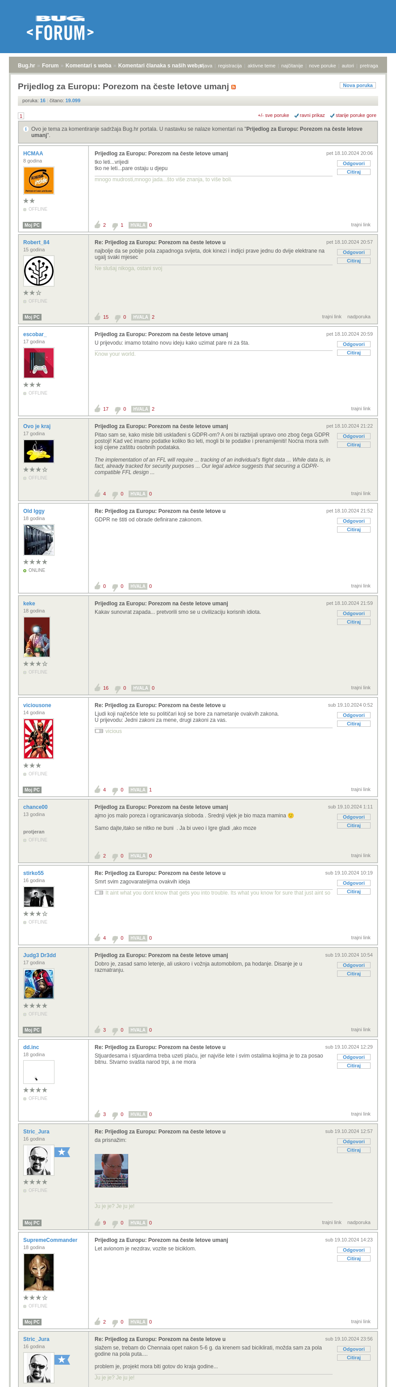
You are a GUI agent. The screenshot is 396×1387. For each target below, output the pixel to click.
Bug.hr (26, 65)
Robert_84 (37, 242)
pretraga (369, 65)
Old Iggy (34, 511)
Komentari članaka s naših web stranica (169, 65)
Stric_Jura (37, 1132)
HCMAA (34, 153)
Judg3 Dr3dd (40, 955)
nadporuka (359, 316)
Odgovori (354, 163)
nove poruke (322, 65)
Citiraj (354, 172)
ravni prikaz (312, 115)
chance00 (36, 807)
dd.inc (32, 1047)
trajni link (361, 224)
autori (348, 65)
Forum (50, 65)
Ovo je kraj (37, 426)
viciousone (38, 705)
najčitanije (292, 65)
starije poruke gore (356, 115)
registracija (230, 65)
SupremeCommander (51, 1240)
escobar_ (35, 334)
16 (105, 688)
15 (105, 317)
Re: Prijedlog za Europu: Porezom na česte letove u (160, 242)
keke (30, 603)
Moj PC (32, 225)
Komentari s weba (89, 65)
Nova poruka (358, 85)
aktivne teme (261, 65)
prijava (205, 65)
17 (105, 409)
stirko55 (34, 873)
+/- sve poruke (273, 115)
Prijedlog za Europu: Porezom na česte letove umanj (161, 153)
